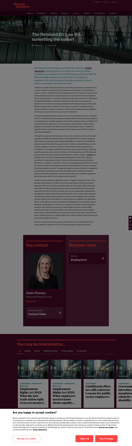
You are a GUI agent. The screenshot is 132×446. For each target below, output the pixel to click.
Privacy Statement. (40, 433)
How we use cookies (106, 430)
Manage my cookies (26, 441)
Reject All (84, 441)
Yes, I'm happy (106, 441)
